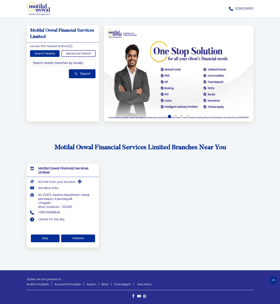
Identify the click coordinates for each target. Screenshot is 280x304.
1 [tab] (169, 116)
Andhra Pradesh (38, 284)
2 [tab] (175, 116)
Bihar (105, 284)
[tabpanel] (178, 73)
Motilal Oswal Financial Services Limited (63, 170)
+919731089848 (49, 212)
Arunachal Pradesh (67, 284)
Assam (91, 284)
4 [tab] (187, 116)
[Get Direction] (81, 182)
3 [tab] (181, 116)
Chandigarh (122, 284)
